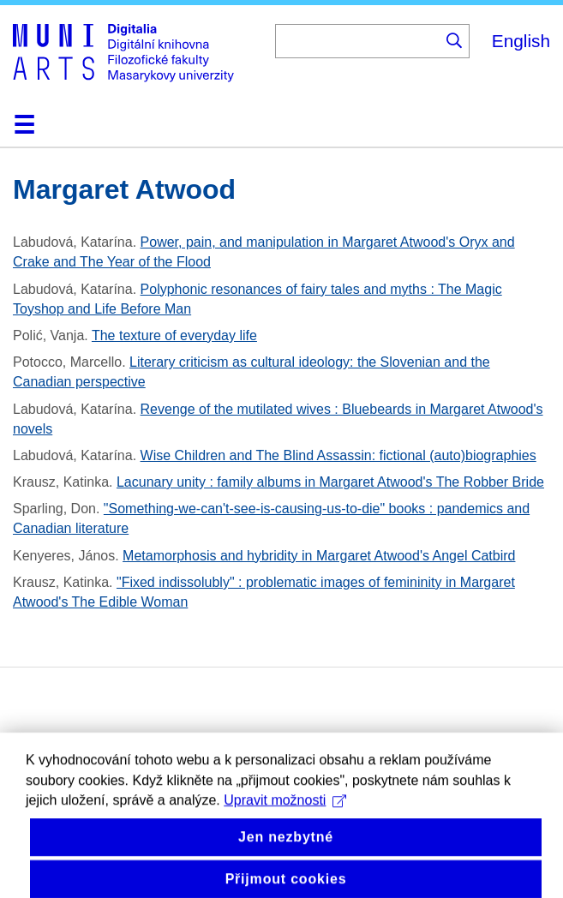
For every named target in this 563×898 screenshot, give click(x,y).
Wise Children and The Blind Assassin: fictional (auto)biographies (338, 455)
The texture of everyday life (174, 335)
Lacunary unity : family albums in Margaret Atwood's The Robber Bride (330, 482)
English (521, 41)
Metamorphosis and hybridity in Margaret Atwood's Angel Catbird (319, 555)
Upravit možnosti (285, 814)
